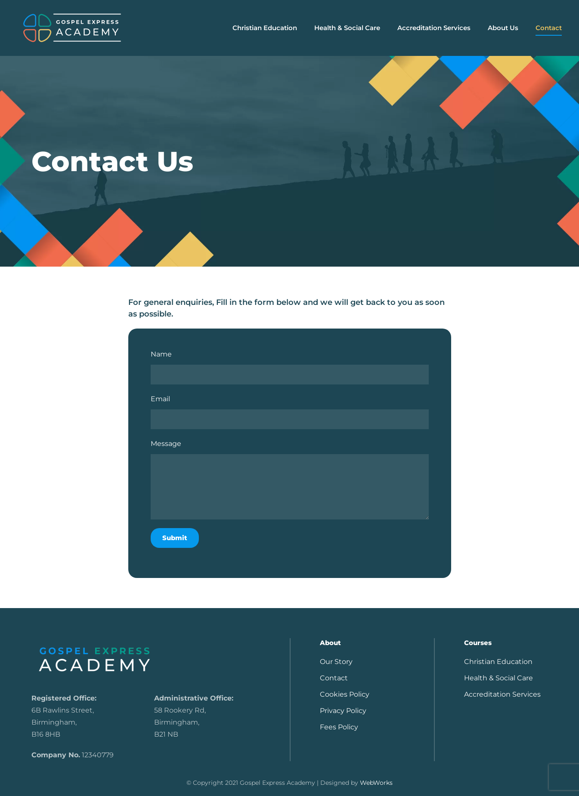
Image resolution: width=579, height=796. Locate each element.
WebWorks (376, 783)
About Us (503, 28)
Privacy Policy (343, 711)
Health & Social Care (498, 678)
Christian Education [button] (264, 28)
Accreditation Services (434, 28)
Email (160, 399)
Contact (549, 28)
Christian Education (498, 662)
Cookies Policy (344, 694)
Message (166, 443)
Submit (174, 538)
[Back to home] (72, 28)
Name (161, 354)
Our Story (336, 662)
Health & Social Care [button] (347, 28)
